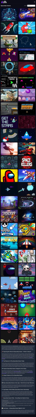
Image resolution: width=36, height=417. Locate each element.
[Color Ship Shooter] (9, 336)
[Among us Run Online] (9, 269)
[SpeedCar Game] (9, 135)
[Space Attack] (26, 336)
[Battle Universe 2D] (9, 189)
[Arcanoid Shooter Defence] (26, 283)
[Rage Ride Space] (26, 189)
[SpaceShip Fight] (26, 216)
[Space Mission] (26, 229)
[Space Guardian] (9, 310)
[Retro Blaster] (9, 54)
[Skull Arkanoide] (9, 229)
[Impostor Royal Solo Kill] (26, 28)
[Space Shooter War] (26, 135)
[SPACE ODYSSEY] (9, 323)
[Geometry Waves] (9, 81)
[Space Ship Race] (9, 148)
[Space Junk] (9, 108)
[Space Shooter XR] (9, 14)
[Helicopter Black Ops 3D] (9, 95)
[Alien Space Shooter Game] (26, 310)
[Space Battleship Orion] (26, 108)
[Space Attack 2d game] (9, 28)
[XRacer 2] (9, 68)
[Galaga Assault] (26, 175)
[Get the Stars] (9, 122)
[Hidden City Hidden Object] (9, 41)
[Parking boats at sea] (9, 242)
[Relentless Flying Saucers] (9, 296)
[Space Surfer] (26, 202)
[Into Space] (26, 256)
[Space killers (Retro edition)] (26, 162)
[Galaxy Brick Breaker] (26, 296)
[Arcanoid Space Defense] (26, 81)
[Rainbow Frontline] (26, 242)
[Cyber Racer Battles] (9, 256)
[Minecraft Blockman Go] (26, 323)
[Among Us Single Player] (9, 175)
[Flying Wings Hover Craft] (26, 148)
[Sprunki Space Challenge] (26, 269)
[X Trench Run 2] (26, 54)
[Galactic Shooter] (9, 202)
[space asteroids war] (26, 41)
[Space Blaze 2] (26, 14)
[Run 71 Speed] (26, 68)
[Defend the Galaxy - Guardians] (9, 216)
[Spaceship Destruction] (9, 162)
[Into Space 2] (9, 283)
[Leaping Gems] (26, 95)
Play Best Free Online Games (4, 2)
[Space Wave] (26, 122)
